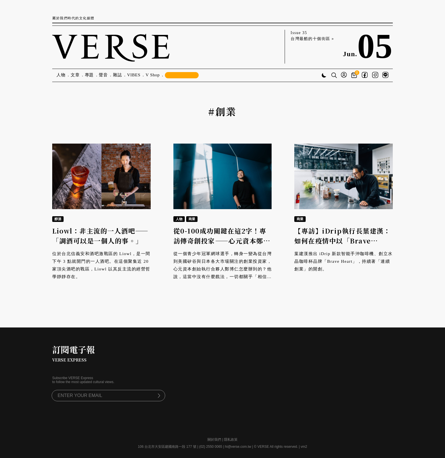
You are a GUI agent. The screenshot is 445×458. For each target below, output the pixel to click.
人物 (61, 75)
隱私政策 (231, 440)
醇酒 (57, 219)
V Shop (153, 75)
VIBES (133, 75)
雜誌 (117, 75)
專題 (89, 75)
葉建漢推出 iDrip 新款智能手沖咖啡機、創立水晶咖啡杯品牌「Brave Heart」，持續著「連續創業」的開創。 (343, 261)
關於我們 (214, 440)
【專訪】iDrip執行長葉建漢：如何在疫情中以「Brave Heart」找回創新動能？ (342, 240)
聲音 (103, 75)
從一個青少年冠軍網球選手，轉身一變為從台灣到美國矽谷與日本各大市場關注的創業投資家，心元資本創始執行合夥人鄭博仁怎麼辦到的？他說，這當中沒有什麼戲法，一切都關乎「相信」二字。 (222, 269)
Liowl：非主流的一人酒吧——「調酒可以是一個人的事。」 (100, 235)
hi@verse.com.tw (238, 447)
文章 (75, 75)
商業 (191, 219)
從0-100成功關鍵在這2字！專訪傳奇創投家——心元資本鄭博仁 (221, 240)
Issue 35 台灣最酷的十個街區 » (312, 36)
